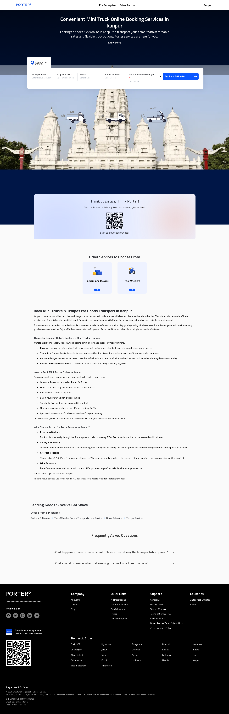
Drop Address (64, 74)
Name (84, 74)
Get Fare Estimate (181, 76)
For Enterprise (107, 5)
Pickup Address (40, 74)
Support (208, 5)
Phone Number (113, 74)
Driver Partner (127, 5)
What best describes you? (142, 76)
